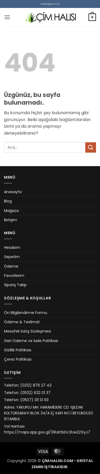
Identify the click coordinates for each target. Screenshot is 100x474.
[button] (7, 17)
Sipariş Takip (15, 284)
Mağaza (11, 210)
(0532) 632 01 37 (35, 392)
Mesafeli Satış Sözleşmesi (27, 331)
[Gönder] (90, 147)
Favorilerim (14, 275)
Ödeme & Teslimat (22, 322)
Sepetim (12, 256)
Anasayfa (13, 191)
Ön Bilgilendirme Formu (25, 312)
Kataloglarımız (50, 4)
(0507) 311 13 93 (34, 399)
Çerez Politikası (17, 359)
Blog (8, 201)
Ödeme (11, 266)
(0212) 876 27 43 (35, 385)
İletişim (10, 220)
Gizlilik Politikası (17, 350)
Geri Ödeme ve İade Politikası (31, 340)
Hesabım (12, 247)
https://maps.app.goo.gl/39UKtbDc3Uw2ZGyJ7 (47, 432)
